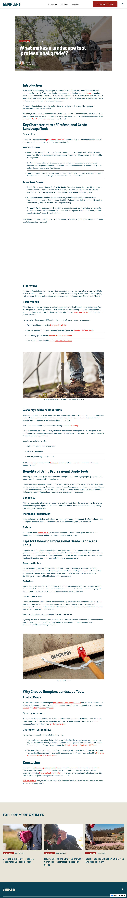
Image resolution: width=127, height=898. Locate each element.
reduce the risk (44, 532)
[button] (53, 4)
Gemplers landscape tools (49, 773)
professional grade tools (55, 139)
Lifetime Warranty (71, 425)
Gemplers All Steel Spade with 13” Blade (81, 745)
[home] (17, 4)
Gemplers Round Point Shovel (60, 335)
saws (51, 708)
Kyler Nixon (29, 64)
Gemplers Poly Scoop (63, 341)
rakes (35, 708)
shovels (26, 708)
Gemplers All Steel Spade (84, 330)
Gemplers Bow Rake (58, 325)
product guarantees (58, 724)
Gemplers (54, 463)
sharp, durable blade (82, 312)
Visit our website (29, 781)
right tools (88, 93)
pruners (42, 708)
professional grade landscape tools (37, 119)
